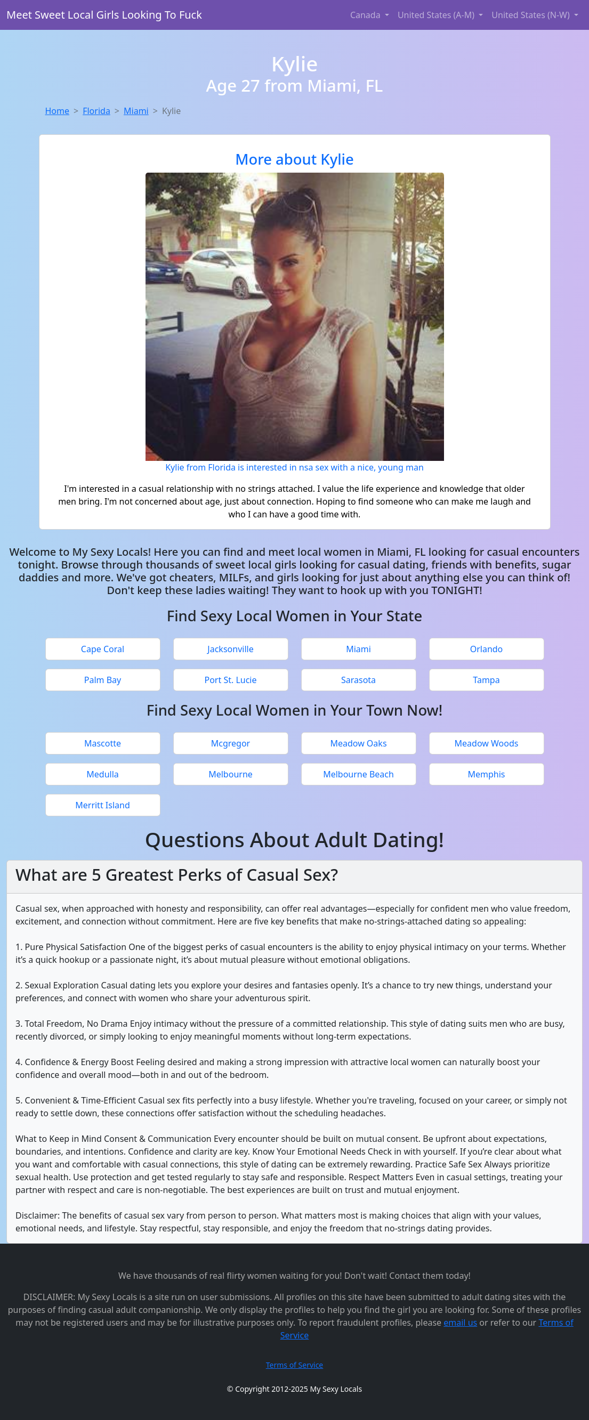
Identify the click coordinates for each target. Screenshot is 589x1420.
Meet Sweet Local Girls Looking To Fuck (104, 14)
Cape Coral (102, 649)
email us (460, 1322)
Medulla (102, 774)
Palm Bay (102, 680)
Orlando (486, 649)
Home (57, 111)
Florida (96, 111)
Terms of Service (295, 1365)
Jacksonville (230, 649)
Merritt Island (102, 805)
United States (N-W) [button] (531, 15)
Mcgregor (230, 743)
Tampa (486, 680)
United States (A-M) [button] (437, 15)
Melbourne (230, 774)
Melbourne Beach (358, 774)
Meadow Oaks (358, 743)
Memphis (486, 774)
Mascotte (102, 743)
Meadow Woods (487, 743)
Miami (136, 111)
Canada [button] (366, 15)
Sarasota (358, 680)
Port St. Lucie (230, 680)
